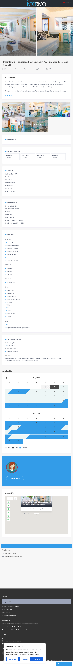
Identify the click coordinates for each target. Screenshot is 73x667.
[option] (18, 31)
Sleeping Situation (12, 151)
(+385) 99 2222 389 (10, 553)
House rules (6, 612)
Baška (10, 177)
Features (9, 234)
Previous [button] (3, 32)
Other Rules (8, 356)
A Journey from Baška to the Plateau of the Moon (15, 630)
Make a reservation (64, 664)
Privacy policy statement (9, 615)
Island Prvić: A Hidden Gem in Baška (12, 627)
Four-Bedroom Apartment (13, 69)
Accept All (37, 659)
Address (9, 170)
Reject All (25, 659)
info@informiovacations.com (13, 556)
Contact (61, 660)
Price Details (10, 139)
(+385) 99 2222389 (10, 638)
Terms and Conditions (13, 339)
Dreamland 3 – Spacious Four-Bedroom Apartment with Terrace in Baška (37, 503)
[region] (25, 653)
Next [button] (70, 32)
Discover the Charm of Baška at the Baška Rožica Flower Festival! (20, 623)
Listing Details (11, 203)
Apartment (30, 69)
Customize (12, 659)
